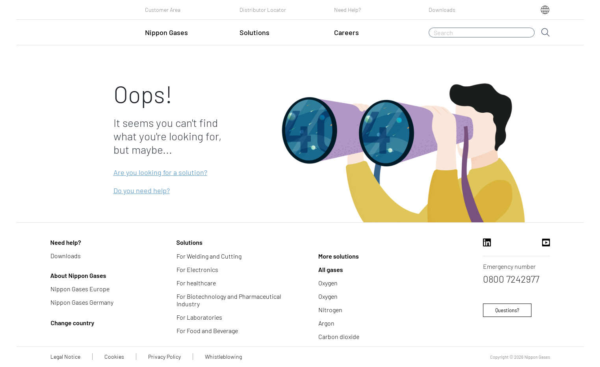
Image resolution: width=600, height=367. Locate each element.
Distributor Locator (263, 9)
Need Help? (347, 9)
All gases (330, 269)
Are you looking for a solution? (160, 172)
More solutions (338, 256)
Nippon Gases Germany (81, 302)
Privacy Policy (164, 356)
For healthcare (196, 283)
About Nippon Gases (78, 275)
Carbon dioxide (338, 336)
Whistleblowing (223, 356)
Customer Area (162, 9)
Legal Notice (65, 356)
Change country (73, 322)
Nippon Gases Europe (80, 288)
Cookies (114, 356)
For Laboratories (199, 317)
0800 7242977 (511, 279)
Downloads (442, 9)
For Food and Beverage (207, 330)
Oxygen (328, 283)
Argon (326, 323)
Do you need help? (141, 190)
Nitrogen (330, 309)
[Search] (482, 32)
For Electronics (197, 269)
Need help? (65, 242)
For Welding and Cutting (208, 256)
